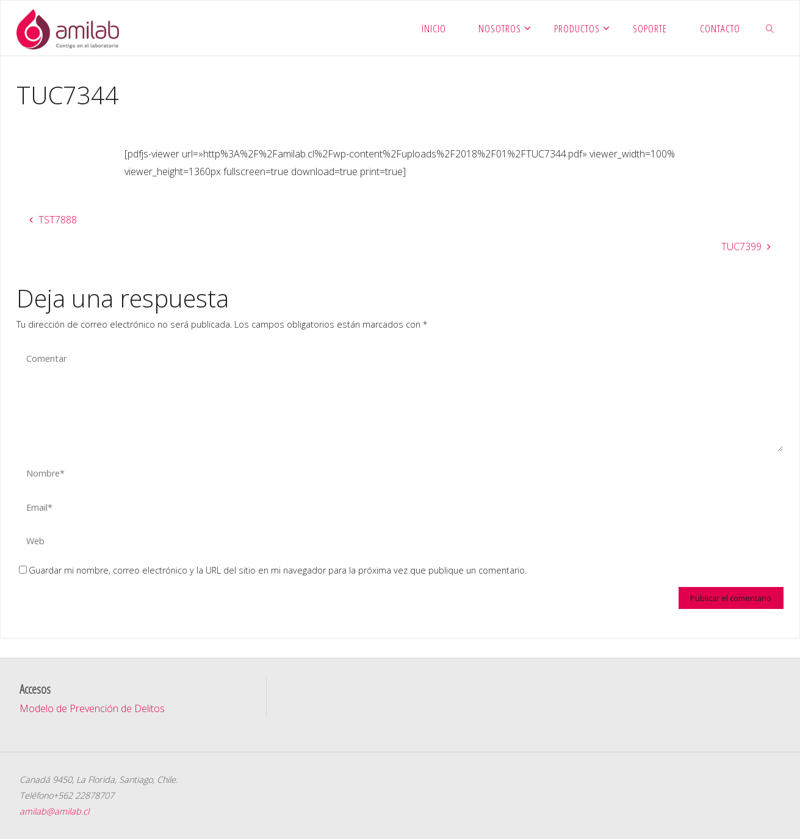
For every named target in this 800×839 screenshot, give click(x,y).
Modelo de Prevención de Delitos (92, 708)
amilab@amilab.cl (54, 811)
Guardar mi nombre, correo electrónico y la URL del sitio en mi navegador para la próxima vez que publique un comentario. (273, 570)
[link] (770, 28)
